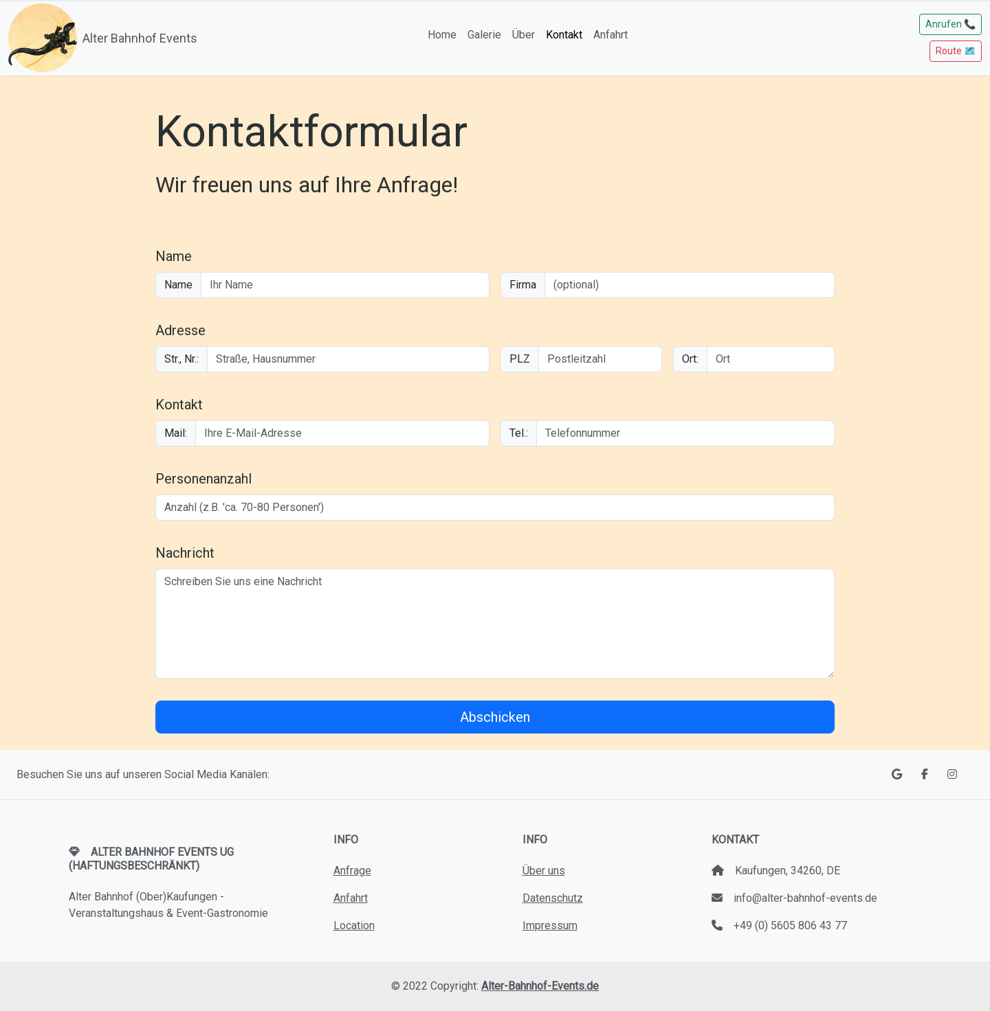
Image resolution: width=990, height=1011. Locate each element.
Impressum (550, 925)
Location (354, 925)
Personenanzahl (203, 478)
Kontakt (564, 34)
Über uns (543, 870)
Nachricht (184, 553)
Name (173, 256)
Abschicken (495, 717)
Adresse (180, 330)
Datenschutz (552, 898)
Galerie (484, 34)
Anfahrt (610, 34)
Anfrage (352, 870)
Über (523, 34)
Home (442, 34)
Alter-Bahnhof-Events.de (540, 985)
